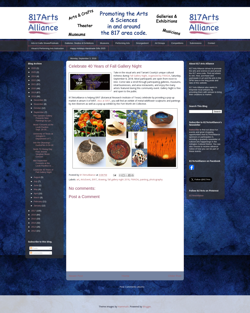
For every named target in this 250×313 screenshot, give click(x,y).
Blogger (147, 306)
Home (125, 276)
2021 (34, 84)
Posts (34, 248)
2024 (34, 76)
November (39, 104)
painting (144, 179)
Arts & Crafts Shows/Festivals (45, 43)
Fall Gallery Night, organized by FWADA (150, 75)
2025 (34, 72)
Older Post (174, 276)
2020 (34, 88)
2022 (34, 80)
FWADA (135, 179)
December (39, 100)
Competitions (177, 43)
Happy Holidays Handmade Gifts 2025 (87, 48)
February (38, 201)
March (37, 197)
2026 (34, 68)
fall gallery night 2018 (118, 179)
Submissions (196, 43)
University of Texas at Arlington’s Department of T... (43, 136)
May (36, 189)
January (38, 205)
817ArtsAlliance (88, 174)
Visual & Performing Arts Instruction (47, 48)
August (37, 177)
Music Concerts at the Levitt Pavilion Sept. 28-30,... (43, 127)
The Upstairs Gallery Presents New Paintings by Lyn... (42, 118)
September (39, 112)
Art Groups (160, 43)
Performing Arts (122, 43)
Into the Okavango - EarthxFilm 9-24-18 (43, 143)
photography (156, 179)
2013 (34, 227)
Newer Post (76, 276)
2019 (34, 92)
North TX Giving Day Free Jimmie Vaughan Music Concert (42, 153)
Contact (211, 43)
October (38, 108)
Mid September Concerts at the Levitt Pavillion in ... (43, 163)
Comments (36, 253)
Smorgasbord (142, 43)
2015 (34, 218)
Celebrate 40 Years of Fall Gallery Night (43, 171)
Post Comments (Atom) (132, 286)
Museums (104, 43)
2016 (34, 215)
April (36, 193)
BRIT (94, 179)
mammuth (123, 306)
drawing (102, 179)
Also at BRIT (103, 100)
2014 (34, 223)
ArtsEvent (86, 179)
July (36, 181)
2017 (34, 211)
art (78, 179)
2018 (34, 96)
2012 (34, 231)
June (36, 185)
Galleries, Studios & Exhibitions (79, 43)
